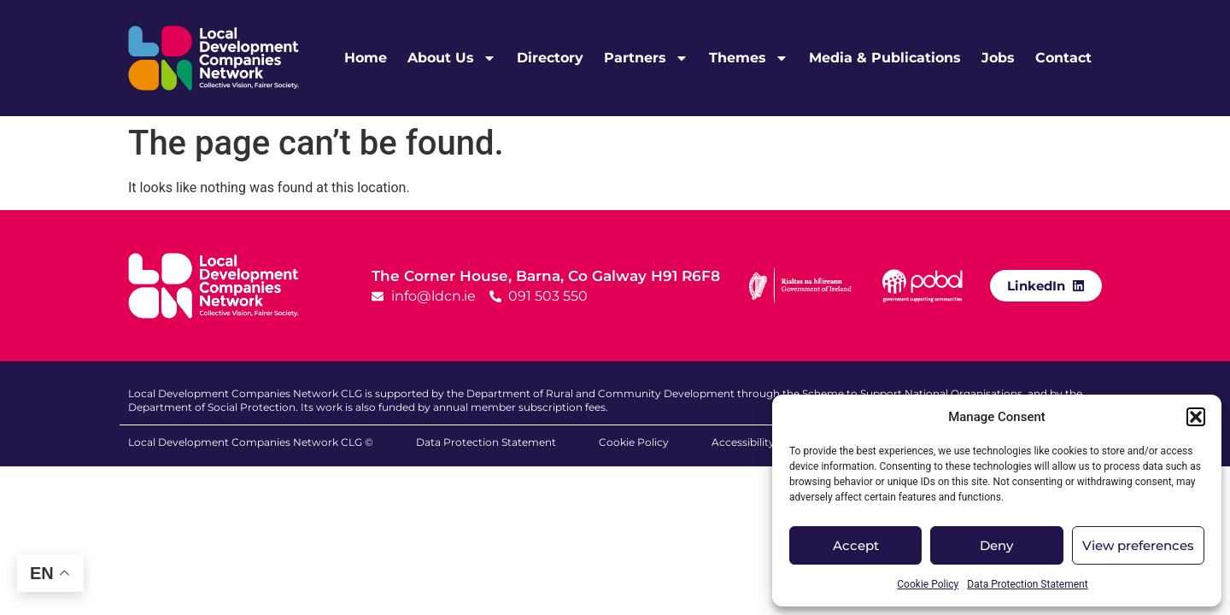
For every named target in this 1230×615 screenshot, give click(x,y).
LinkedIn (1036, 286)
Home (365, 58)
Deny (996, 545)
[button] (1195, 416)
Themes (748, 58)
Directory (550, 58)
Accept (856, 545)
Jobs (998, 58)
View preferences (1138, 545)
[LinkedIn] (1078, 285)
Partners (646, 58)
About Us (451, 58)
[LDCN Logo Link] (213, 58)
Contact (1063, 58)
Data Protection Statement (1027, 584)
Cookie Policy (927, 584)
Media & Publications (885, 58)
